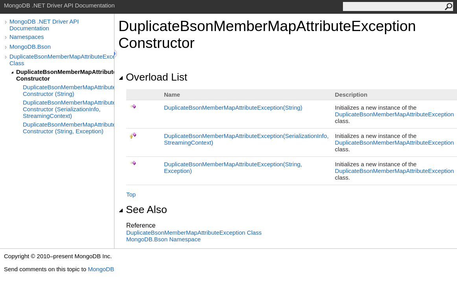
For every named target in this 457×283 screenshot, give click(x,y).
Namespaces (26, 36)
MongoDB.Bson (30, 46)
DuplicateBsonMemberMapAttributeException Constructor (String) (68, 90)
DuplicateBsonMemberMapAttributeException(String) (233, 107)
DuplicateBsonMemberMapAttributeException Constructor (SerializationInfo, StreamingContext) (68, 109)
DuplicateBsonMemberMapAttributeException (394, 114)
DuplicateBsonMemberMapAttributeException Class (61, 59)
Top (131, 194)
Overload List (152, 77)
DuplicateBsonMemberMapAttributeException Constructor (65, 75)
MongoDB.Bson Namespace (163, 239)
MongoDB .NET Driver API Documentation (44, 24)
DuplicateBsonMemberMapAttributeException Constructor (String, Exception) (68, 127)
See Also (142, 209)
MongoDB (101, 269)
